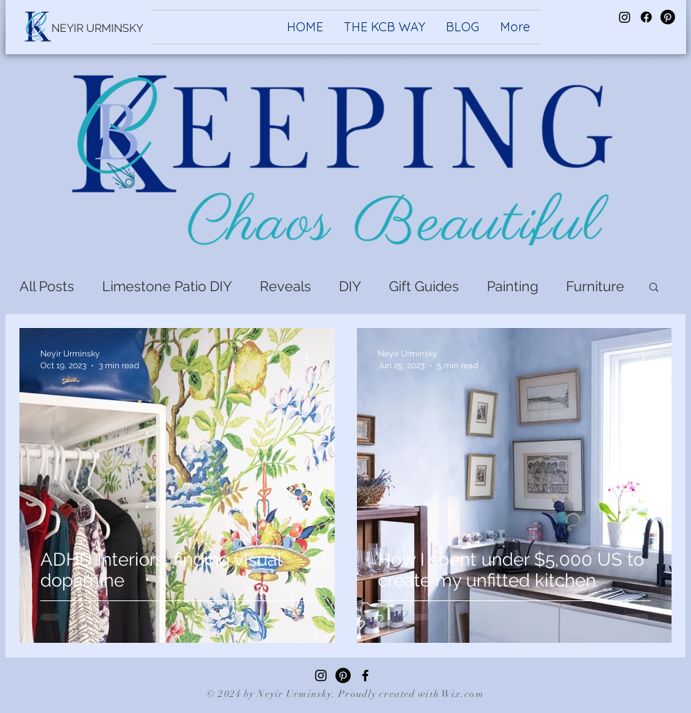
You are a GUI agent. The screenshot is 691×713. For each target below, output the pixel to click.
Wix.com (463, 694)
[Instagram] (320, 675)
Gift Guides (424, 286)
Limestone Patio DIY (167, 286)
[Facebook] (365, 675)
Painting (512, 286)
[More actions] (311, 358)
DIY (350, 286)
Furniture (595, 286)
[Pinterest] (343, 675)
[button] (653, 288)
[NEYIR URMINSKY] (97, 28)
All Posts (46, 286)
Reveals (285, 286)
